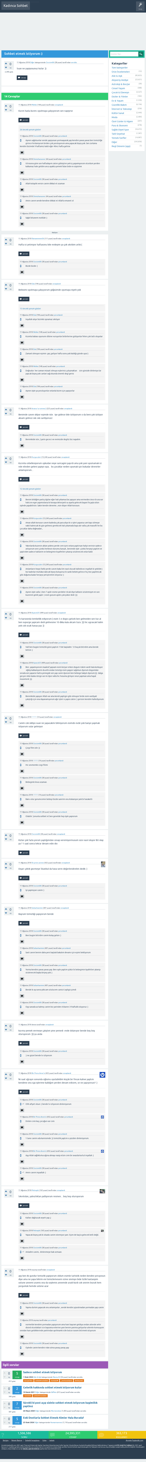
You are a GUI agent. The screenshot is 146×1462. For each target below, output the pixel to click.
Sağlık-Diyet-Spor (120, 129)
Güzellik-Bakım (119, 105)
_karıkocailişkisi (66, 1380)
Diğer (32, 62)
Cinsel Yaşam (118, 88)
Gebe (44, 1440)
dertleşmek (79, 1380)
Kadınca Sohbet (16, 6)
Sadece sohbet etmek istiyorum (42, 1372)
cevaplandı (59, 105)
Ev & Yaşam (117, 100)
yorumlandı (62, 136)
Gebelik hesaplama (32, 1440)
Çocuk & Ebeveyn (120, 92)
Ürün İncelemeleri (121, 71)
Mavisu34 (56, 1377)
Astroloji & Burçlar (121, 84)
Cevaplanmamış (47, 8)
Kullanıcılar (73, 8)
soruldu (74, 62)
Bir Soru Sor (85, 8)
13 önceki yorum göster (30, 308)
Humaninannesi (56, 1422)
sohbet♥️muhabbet (41, 1380)
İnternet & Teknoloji (122, 109)
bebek (52, 1440)
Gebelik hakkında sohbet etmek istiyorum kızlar (52, 1387)
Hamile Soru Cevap (100, 8)
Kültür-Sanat (118, 113)
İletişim (6, 1440)
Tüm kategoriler (120, 67)
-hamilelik (27, 1396)
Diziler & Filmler (120, 96)
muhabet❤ (54, 1380)
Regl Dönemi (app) (121, 146)
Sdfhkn (53, 1392)
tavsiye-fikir (28, 1380)
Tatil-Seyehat (118, 133)
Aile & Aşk (37, 1377)
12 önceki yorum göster (30, 489)
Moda (114, 117)
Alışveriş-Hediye (120, 80)
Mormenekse (56, 1411)
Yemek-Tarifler (119, 138)
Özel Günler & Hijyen (122, 121)
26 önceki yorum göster (30, 129)
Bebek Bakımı (116, 8)
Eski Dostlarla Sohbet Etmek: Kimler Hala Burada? (53, 1417)
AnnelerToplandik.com (134, 1440)
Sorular (35, 8)
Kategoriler (61, 8)
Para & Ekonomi (120, 125)
